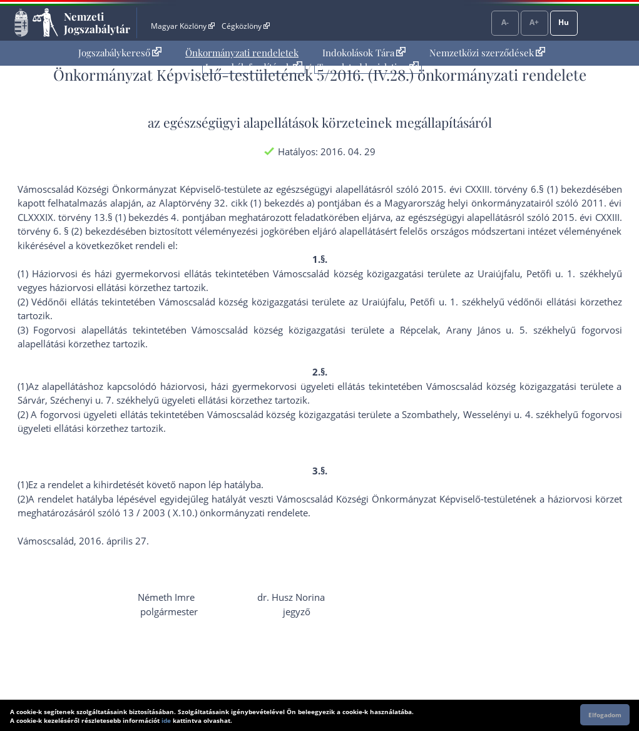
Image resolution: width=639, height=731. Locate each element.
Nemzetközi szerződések (487, 52)
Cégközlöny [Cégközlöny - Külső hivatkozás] (245, 26)
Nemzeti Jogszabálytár (97, 22)
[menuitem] (120, 53)
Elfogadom (604, 714)
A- (505, 22)
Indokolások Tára (364, 52)
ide (166, 720)
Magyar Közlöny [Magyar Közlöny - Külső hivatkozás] (182, 26)
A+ (534, 22)
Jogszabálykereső (119, 52)
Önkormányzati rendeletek (242, 52)
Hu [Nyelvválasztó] (563, 22)
